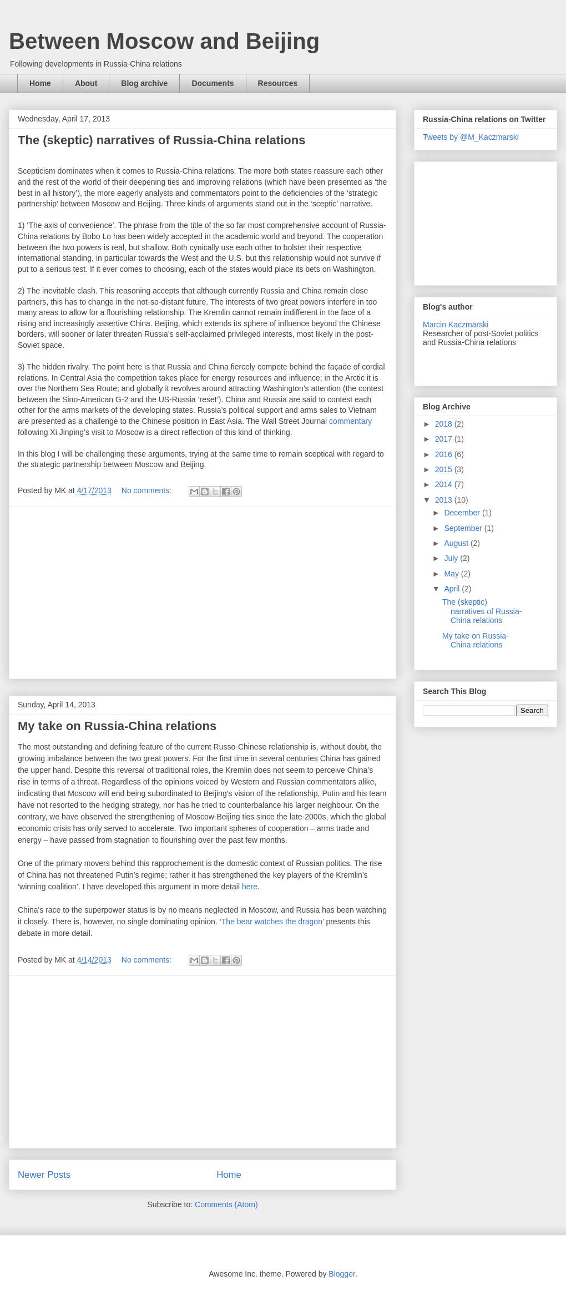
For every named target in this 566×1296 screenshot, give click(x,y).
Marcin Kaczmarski (455, 324)
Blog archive (144, 83)
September (464, 528)
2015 (444, 469)
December (463, 512)
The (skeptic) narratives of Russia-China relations (161, 140)
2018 (444, 423)
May (452, 573)
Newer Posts (44, 1175)
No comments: (148, 490)
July (452, 558)
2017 (444, 438)
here (249, 886)
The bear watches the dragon (271, 921)
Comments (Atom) (226, 1204)
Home (40, 83)
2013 (444, 499)
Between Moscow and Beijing (164, 41)
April (453, 588)
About (86, 83)
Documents (212, 83)
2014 (444, 484)
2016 (444, 454)
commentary (350, 421)
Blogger (342, 1273)
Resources (278, 83)
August (457, 543)
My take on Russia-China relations (117, 726)
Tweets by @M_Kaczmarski (471, 137)
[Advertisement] (202, 592)
